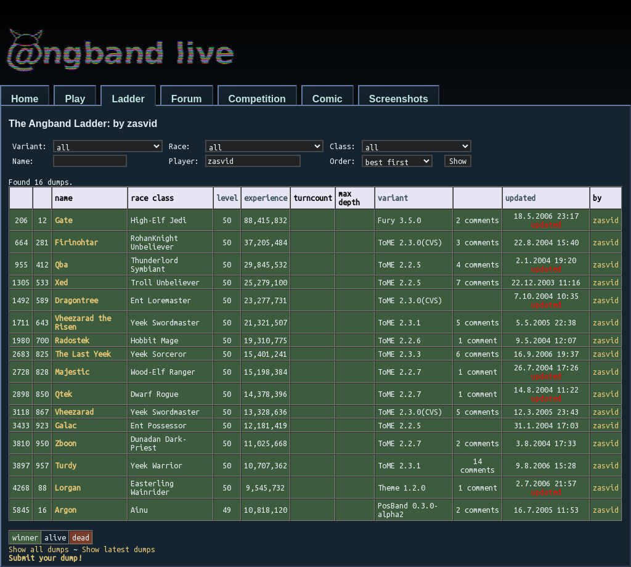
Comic (327, 99)
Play (75, 99)
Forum (186, 99)
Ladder (128, 99)
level (227, 198)
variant (393, 198)
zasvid (606, 220)
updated (520, 198)
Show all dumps (39, 549)
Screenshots (398, 99)
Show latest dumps (118, 549)
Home (24, 99)
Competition (257, 99)
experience (265, 198)
